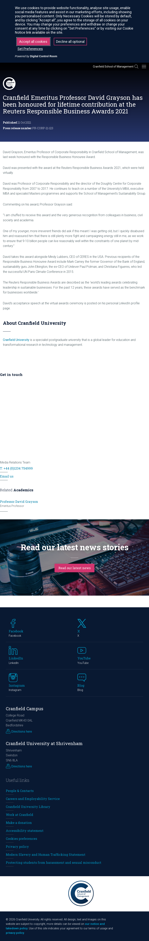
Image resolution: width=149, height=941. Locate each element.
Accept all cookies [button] (33, 42)
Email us (6, 476)
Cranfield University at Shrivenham (44, 743)
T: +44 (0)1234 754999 (16, 468)
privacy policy (15, 933)
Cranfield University (16, 340)
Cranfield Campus (24, 708)
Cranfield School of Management (113, 66)
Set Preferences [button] (30, 49)
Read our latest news (74, 568)
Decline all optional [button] (70, 42)
